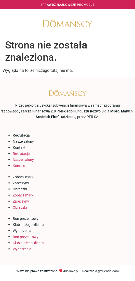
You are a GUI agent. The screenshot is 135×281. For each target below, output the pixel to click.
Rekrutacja (21, 135)
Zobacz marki (23, 177)
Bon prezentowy (25, 219)
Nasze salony (23, 141)
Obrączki (20, 189)
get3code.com (108, 271)
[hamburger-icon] (125, 24)
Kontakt (19, 147)
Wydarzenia (22, 231)
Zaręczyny (21, 183)
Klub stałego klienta (28, 225)
